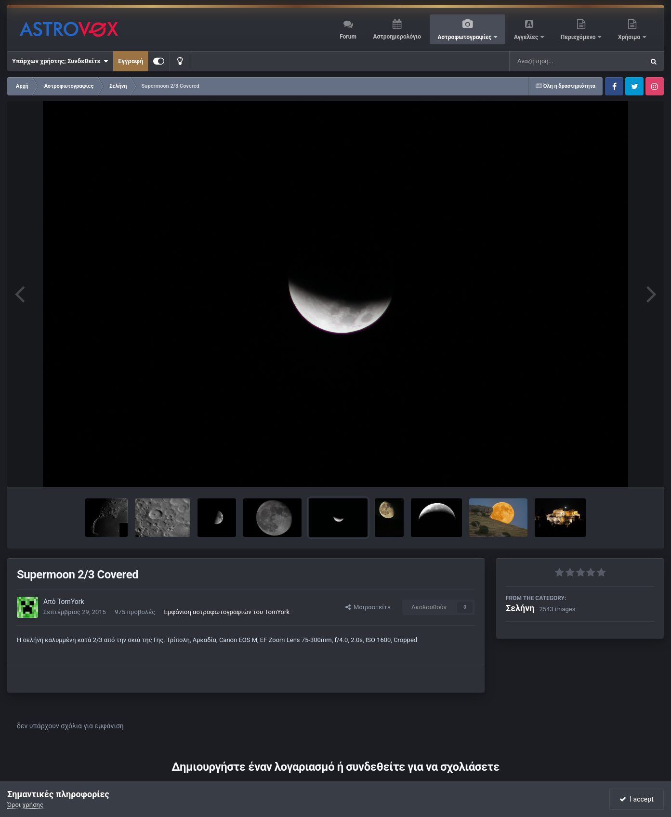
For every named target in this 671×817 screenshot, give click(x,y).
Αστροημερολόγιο (397, 36)
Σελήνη (520, 608)
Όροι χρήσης (25, 804)
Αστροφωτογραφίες (465, 37)
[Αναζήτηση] (557, 61)
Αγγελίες (526, 37)
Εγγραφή (130, 61)
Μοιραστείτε (368, 607)
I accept (636, 799)
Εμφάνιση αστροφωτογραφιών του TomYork (226, 612)
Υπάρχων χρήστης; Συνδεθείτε (60, 61)
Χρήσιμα (630, 37)
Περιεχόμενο (579, 37)
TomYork (70, 601)
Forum (348, 36)
